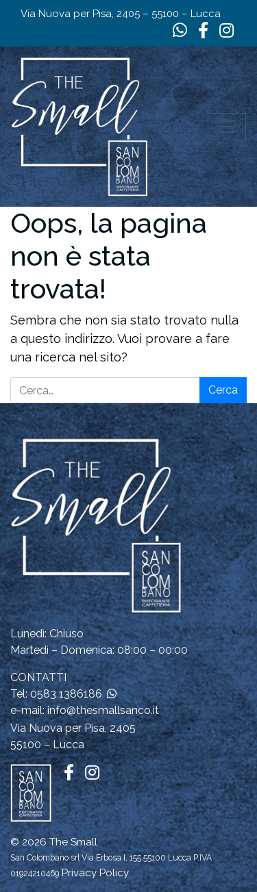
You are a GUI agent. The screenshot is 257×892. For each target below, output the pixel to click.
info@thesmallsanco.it (103, 710)
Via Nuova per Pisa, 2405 (73, 728)
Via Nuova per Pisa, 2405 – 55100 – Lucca (121, 14)
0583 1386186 (66, 693)
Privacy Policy (95, 873)
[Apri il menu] (227, 126)
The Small (73, 842)
